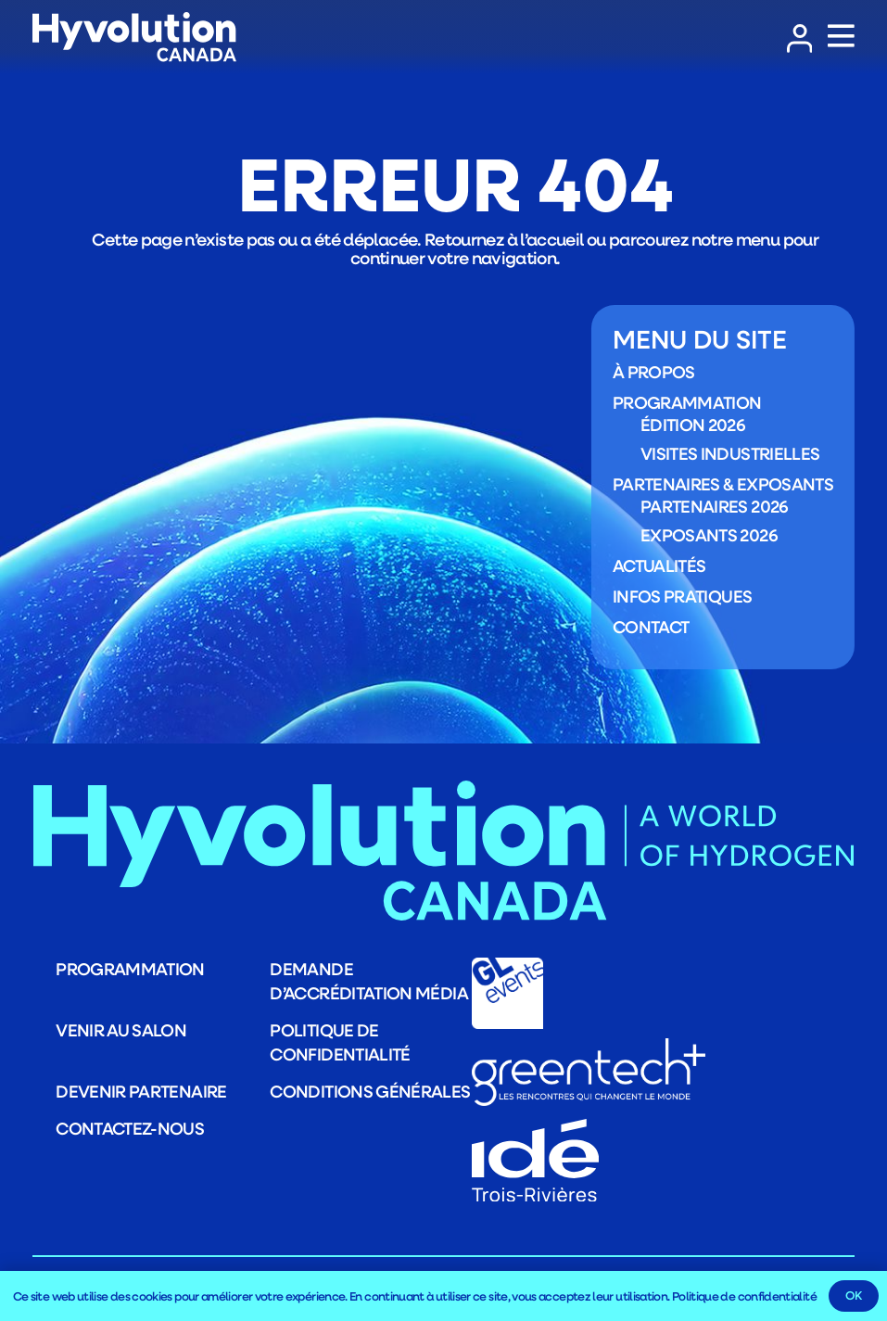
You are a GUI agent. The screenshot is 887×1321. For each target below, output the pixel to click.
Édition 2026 (692, 424)
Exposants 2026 (709, 534)
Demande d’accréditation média (369, 981)
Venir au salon (121, 1030)
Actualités (659, 564)
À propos (654, 371)
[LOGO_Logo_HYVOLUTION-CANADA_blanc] (134, 37)
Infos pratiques (682, 595)
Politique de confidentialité (340, 1042)
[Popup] (841, 37)
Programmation (687, 401)
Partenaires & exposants (723, 483)
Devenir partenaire (141, 1091)
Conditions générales (370, 1091)
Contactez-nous (130, 1128)
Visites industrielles (730, 452)
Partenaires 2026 (714, 506)
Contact (651, 626)
